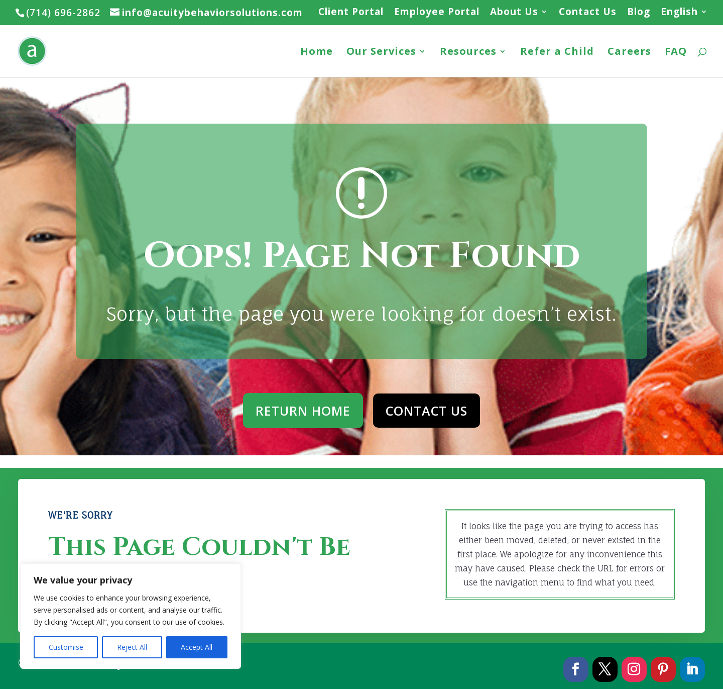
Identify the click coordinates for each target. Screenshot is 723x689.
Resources (468, 53)
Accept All (196, 647)
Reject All (132, 647)
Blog (638, 12)
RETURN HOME (303, 410)
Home (316, 53)
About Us (514, 12)
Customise (66, 647)
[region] (130, 616)
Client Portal (351, 12)
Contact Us (588, 12)
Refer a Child (557, 53)
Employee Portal (436, 12)
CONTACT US (426, 410)
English (679, 12)
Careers (629, 53)
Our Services (381, 53)
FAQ (676, 53)
